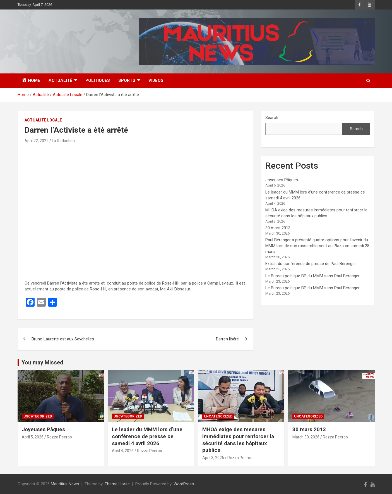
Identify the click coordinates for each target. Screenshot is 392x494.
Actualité (60, 80)
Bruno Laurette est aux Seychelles (63, 339)
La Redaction (63, 141)
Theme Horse (117, 483)
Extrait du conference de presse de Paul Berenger (310, 263)
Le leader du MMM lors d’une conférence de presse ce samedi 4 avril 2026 (147, 436)
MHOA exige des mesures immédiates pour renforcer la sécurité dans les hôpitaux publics (238, 439)
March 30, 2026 (305, 437)
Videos (155, 80)
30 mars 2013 (277, 227)
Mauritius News (65, 483)
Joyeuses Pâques (281, 179)
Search (271, 117)
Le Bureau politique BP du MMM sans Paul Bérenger (312, 275)
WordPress (184, 483)
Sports (126, 80)
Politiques (97, 80)
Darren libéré (227, 339)
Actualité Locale (43, 120)
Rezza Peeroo (59, 437)
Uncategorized (37, 416)
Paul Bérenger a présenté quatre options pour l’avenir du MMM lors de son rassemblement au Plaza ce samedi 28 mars (317, 245)
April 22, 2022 (37, 141)
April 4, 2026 (123, 450)
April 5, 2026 (33, 437)
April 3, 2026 (213, 457)
